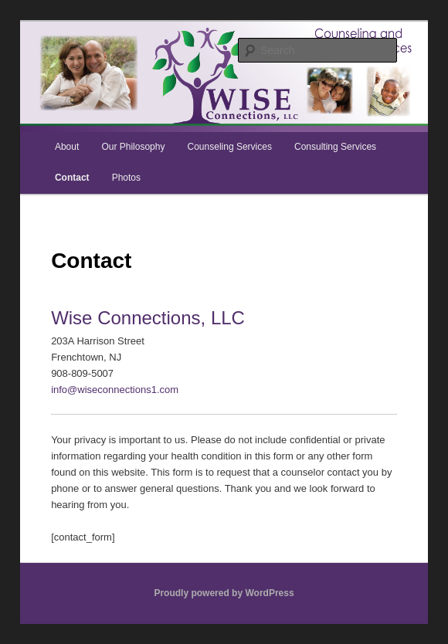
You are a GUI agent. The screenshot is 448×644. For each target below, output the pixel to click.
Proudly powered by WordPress (224, 593)
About (67, 146)
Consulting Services (335, 146)
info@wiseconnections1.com (114, 389)
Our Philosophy (133, 146)
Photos (126, 177)
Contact (72, 177)
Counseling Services (230, 146)
